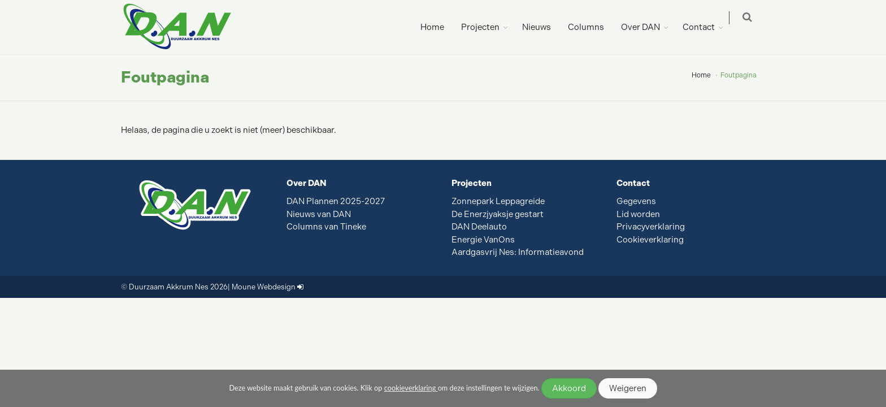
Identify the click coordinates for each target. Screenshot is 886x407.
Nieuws (543, 27)
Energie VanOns (483, 240)
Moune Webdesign (264, 287)
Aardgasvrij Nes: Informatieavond (517, 252)
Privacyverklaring (650, 227)
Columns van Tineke (326, 227)
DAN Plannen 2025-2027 (335, 201)
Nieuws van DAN (318, 214)
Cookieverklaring (650, 240)
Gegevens (636, 201)
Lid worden (638, 214)
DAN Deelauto (479, 227)
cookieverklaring (411, 387)
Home (439, 27)
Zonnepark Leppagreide (498, 201)
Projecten (487, 27)
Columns (593, 27)
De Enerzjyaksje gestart (497, 214)
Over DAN (647, 27)
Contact (705, 27)
